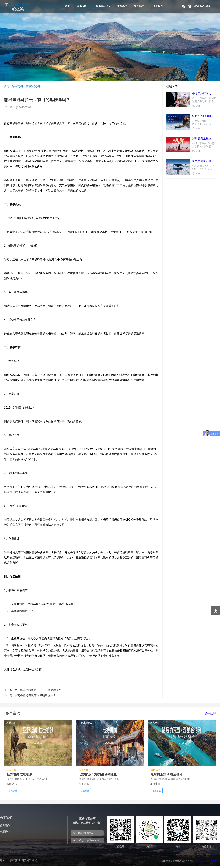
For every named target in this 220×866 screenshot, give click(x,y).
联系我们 (5, 831)
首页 (6, 86)
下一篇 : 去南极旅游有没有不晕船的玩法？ (30, 695)
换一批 (209, 713)
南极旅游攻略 (33, 86)
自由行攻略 (18, 86)
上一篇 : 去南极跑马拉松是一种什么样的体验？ (32, 690)
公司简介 (5, 825)
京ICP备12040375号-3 (209, 861)
